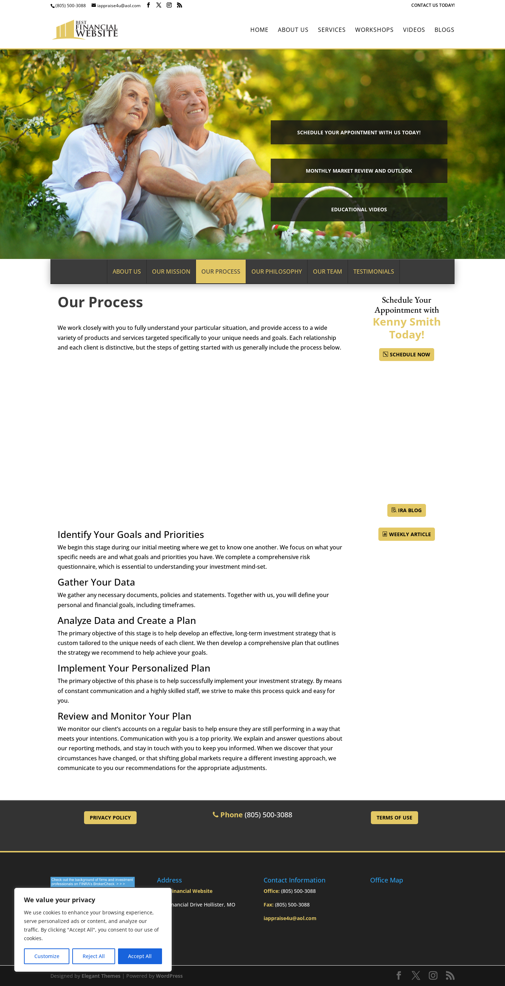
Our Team (327, 271)
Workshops (374, 30)
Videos (414, 30)
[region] (93, 930)
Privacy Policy (110, 817)
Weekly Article (410, 534)
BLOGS (445, 30)
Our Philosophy (276, 271)
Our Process (220, 271)
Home (259, 30)
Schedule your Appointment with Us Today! (359, 132)
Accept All (140, 956)
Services (332, 30)
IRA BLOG (410, 510)
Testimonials (373, 271)
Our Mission (171, 271)
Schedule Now (410, 354)
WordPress (169, 975)
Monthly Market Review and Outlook (359, 170)
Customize (46, 956)
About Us (293, 30)
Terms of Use (394, 817)
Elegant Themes (101, 975)
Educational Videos (359, 209)
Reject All (94, 956)
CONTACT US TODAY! (433, 5)
